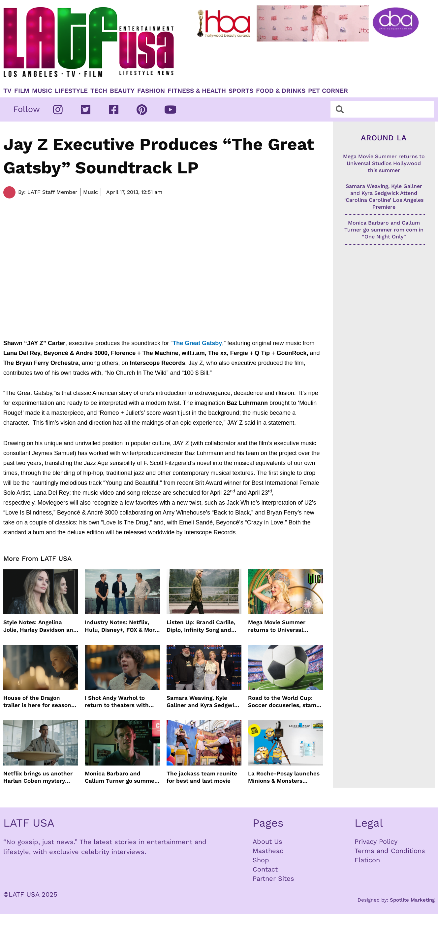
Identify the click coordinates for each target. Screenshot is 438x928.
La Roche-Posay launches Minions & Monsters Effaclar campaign (284, 777)
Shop (261, 860)
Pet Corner (328, 91)
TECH (98, 91)
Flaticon (367, 860)
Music (42, 91)
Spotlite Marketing (412, 900)
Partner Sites (273, 878)
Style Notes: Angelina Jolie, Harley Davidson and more (40, 626)
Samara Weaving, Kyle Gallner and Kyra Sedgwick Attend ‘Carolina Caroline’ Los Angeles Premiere (204, 702)
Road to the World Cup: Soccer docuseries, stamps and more (285, 702)
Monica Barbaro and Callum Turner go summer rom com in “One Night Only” (121, 777)
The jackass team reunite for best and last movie (202, 777)
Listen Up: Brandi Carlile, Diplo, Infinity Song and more (201, 626)
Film (21, 91)
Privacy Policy (376, 841)
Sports (241, 91)
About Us (267, 841)
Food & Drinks (280, 91)
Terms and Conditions (390, 851)
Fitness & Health (197, 91)
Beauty (122, 91)
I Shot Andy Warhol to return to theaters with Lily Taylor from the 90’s (118, 702)
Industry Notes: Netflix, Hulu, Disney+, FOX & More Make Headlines (121, 626)
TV (7, 91)
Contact (265, 869)
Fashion (151, 91)
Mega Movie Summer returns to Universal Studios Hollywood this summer (280, 626)
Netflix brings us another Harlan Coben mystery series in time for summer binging (39, 777)
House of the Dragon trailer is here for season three (37, 702)
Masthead (268, 851)
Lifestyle (71, 91)
